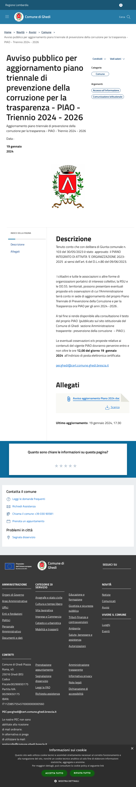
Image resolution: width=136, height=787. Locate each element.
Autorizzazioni (77, 646)
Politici (6, 620)
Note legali (75, 682)
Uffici (5, 607)
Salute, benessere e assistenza (80, 637)
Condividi (100, 59)
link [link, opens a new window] (102, 765)
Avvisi (32, 32)
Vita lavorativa (44, 610)
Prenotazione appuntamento (44, 667)
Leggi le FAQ (42, 687)
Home (7, 32)
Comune (46, 32)
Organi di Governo (13, 595)
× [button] (132, 748)
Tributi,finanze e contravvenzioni (78, 619)
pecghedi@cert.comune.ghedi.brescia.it (82, 365)
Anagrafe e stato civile (48, 597)
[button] (68, 781)
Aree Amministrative (14, 601)
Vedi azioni (118, 59)
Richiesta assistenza (47, 694)
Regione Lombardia (16, 5)
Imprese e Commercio (48, 616)
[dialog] (68, 766)
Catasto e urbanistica (48, 623)
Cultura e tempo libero (48, 604)
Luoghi (106, 625)
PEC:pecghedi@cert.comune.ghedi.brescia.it (29, 712)
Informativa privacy (80, 676)
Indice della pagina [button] (21, 233)
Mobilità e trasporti (46, 629)
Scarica (112, 407)
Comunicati (109, 601)
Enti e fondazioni (12, 614)
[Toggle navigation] (7, 16)
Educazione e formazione (76, 597)
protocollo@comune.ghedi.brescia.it (24, 744)
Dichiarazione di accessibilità (78, 691)
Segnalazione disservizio (43, 678)
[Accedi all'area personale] (121, 5)
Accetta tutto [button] (54, 773)
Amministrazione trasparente (79, 667)
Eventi (106, 631)
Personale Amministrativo (11, 628)
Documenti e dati (12, 638)
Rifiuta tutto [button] (82, 772)
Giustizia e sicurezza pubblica (81, 608)
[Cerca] (128, 17)
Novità (20, 32)
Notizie (106, 595)
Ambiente (74, 628)
